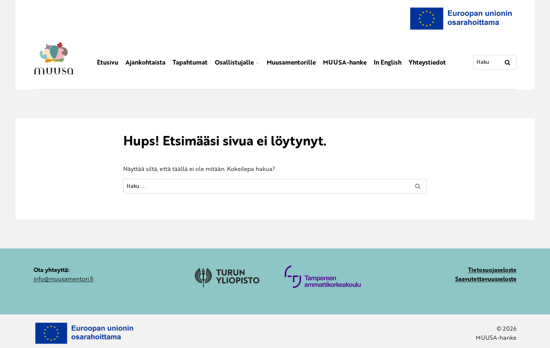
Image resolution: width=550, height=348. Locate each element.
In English (388, 62)
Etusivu (107, 62)
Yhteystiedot (427, 62)
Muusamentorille (291, 62)
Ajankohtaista (145, 62)
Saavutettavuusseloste (485, 278)
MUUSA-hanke (345, 62)
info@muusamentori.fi (63, 278)
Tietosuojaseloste (492, 269)
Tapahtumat (190, 62)
